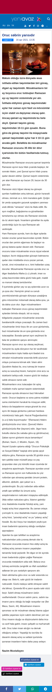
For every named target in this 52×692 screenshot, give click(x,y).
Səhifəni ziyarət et (30, 660)
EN (8, 25)
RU (4, 25)
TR (12, 25)
